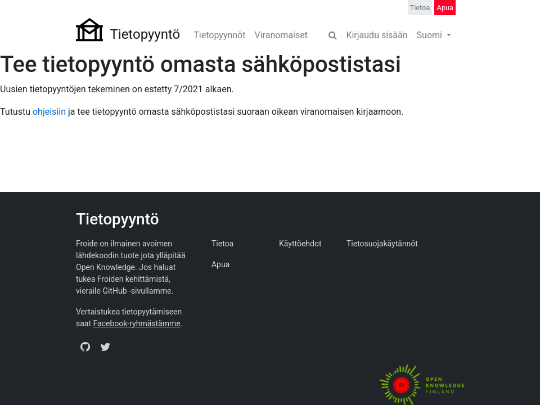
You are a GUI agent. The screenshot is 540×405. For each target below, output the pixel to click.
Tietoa (420, 7)
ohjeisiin (49, 111)
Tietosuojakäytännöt (382, 243)
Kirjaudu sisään (376, 35)
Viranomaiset (280, 35)
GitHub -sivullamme (136, 290)
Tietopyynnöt (219, 35)
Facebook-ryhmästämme (137, 323)
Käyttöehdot (300, 243)
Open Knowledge (105, 267)
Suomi (430, 35)
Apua (444, 7)
